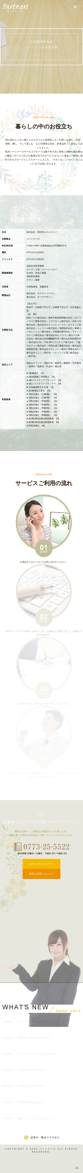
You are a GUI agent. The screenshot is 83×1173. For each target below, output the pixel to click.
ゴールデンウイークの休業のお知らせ (28, 1054)
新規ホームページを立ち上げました (27, 1118)
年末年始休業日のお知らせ (23, 1102)
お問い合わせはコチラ (41, 863)
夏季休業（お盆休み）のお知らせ (26, 1037)
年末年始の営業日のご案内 (23, 1086)
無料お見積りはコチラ (41, 873)
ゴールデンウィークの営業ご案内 (26, 1021)
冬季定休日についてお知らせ (24, 1070)
